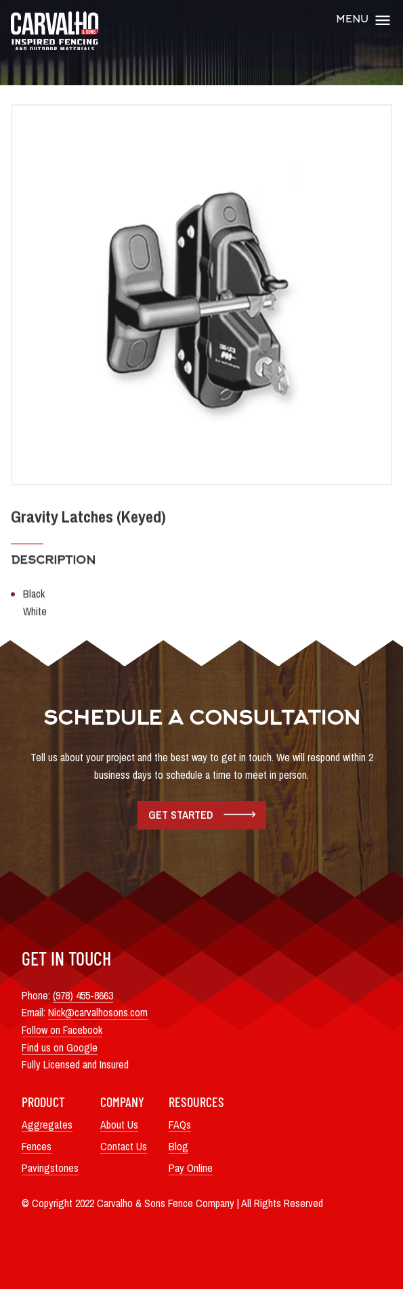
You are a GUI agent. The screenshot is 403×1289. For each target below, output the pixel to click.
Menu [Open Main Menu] (364, 20)
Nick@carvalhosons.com (98, 1012)
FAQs (180, 1124)
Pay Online (191, 1167)
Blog (178, 1146)
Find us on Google (60, 1047)
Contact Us (123, 1146)
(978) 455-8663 (83, 995)
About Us (119, 1124)
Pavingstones (50, 1167)
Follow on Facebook (62, 1029)
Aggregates (47, 1124)
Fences (36, 1146)
